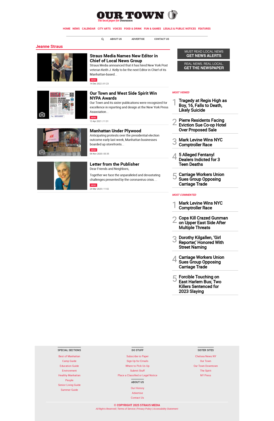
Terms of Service (126, 408)
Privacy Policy (144, 408)
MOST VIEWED (180, 92)
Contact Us (161, 39)
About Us (116, 39)
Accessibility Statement (165, 408)
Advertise (138, 39)
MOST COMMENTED (184, 194)
